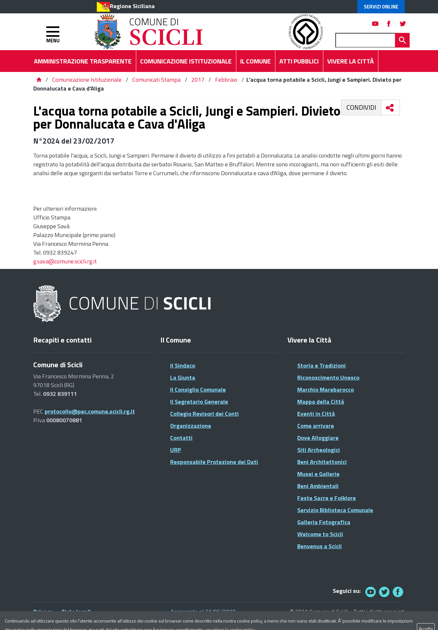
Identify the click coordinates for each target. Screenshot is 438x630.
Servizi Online (381, 6)
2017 (197, 79)
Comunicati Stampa (156, 79)
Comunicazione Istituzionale (87, 79)
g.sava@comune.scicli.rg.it (65, 261)
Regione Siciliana (132, 6)
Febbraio (226, 79)
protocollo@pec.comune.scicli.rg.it (90, 411)
